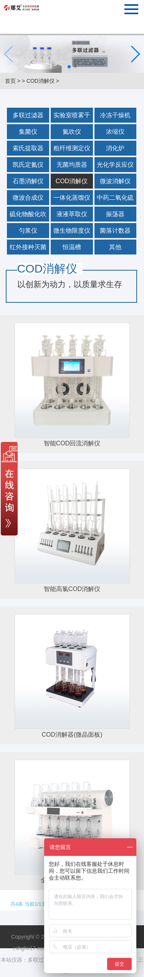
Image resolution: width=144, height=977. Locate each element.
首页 (10, 81)
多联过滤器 (28, 115)
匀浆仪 (28, 230)
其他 (115, 247)
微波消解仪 (115, 181)
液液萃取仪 (71, 214)
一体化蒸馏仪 (71, 197)
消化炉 (115, 148)
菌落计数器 (115, 230)
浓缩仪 (115, 131)
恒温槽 (72, 247)
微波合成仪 (28, 197)
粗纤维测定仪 (71, 148)
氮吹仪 (72, 131)
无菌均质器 (71, 164)
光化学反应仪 (115, 164)
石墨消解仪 (28, 181)
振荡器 (115, 214)
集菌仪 (28, 131)
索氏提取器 (28, 148)
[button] (69, 66)
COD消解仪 (40, 81)
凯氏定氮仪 (28, 164)
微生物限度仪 (71, 230)
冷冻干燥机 (115, 115)
